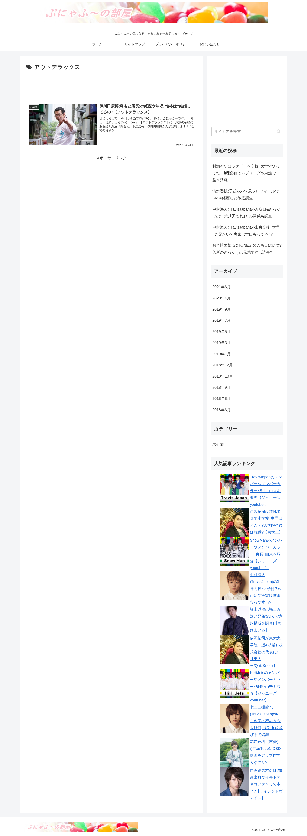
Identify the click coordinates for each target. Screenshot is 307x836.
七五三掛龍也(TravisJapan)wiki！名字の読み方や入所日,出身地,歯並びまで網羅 (266, 721)
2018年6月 (221, 410)
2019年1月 (221, 354)
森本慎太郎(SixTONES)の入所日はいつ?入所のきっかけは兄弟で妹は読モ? (247, 248)
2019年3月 (221, 343)
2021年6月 (221, 287)
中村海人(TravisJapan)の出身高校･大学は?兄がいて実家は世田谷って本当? (246, 230)
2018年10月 (222, 376)
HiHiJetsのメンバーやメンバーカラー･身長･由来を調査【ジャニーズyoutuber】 (265, 687)
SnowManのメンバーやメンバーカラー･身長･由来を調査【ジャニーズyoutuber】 (266, 554)
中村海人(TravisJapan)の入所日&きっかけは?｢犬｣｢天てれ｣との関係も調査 (246, 212)
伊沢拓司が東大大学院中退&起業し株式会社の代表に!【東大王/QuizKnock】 (266, 652)
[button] (278, 131)
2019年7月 (221, 320)
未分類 (218, 444)
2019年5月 (221, 332)
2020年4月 (221, 298)
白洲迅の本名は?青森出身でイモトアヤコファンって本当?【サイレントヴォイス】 (266, 784)
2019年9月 (221, 309)
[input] (247, 131)
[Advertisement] (111, 84)
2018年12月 (222, 365)
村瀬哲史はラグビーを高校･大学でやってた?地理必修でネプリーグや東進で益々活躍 (245, 173)
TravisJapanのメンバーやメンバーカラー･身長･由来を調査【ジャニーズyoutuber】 (266, 491)
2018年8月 (221, 398)
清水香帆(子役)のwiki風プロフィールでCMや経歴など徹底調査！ (245, 194)
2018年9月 (221, 387)
